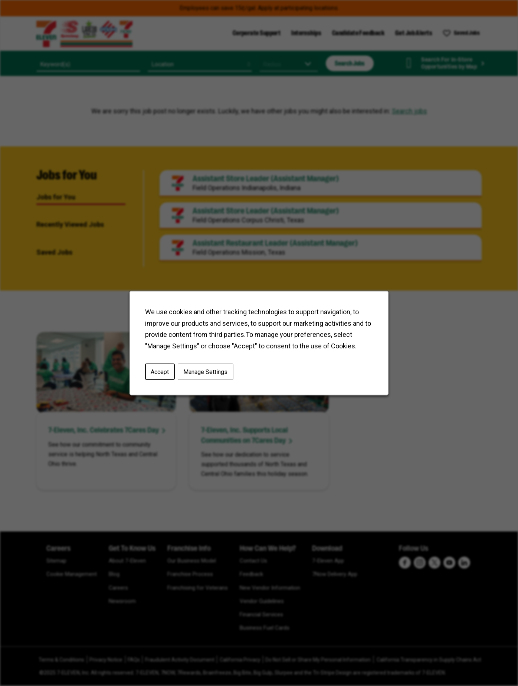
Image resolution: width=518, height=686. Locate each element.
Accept (161, 372)
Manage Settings (206, 372)
